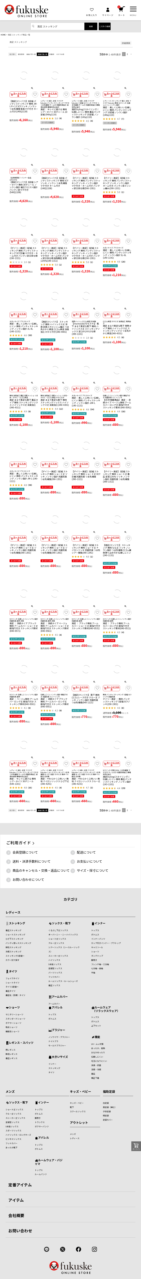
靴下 (72, 1107)
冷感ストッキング (13, 951)
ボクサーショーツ (13, 1022)
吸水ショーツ (11, 1027)
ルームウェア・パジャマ (48, 1162)
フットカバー (54, 976)
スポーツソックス (13, 1130)
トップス (95, 930)
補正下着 (95, 1077)
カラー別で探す (12, 960)
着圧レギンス (11, 1058)
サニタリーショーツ (14, 1014)
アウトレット (79, 1122)
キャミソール (97, 947)
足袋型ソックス (55, 968)
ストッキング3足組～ (15, 955)
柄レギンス (10, 1049)
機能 (97, 1037)
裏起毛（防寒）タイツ (15, 995)
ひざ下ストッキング (14, 938)
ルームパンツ (41, 1174)
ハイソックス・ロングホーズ (18, 1134)
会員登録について (25, 852)
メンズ (10, 1091)
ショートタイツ (12, 982)
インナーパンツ (98, 938)
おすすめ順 (60, 54)
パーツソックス (55, 972)
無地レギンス (11, 1054)
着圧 (93, 1073)
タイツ (13, 971)
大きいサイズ (60, 1057)
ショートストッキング (15, 934)
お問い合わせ (20, 1230)
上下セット (96, 1025)
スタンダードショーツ (15, 1018)
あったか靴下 (11, 1147)
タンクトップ (97, 955)
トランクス (40, 1122)
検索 (91, 26)
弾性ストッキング (13, 947)
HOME (3, 34)
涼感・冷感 (96, 1069)
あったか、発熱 (98, 1048)
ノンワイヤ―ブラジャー (59, 1037)
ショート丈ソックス (57, 938)
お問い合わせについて (28, 879)
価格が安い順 (31, 54)
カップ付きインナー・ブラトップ (106, 943)
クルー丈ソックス (56, 943)
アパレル (57, 1007)
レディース (13, 912)
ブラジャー (58, 1030)
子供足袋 (107, 1111)
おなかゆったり (98, 1052)
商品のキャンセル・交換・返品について (41, 870)
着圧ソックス (54, 985)
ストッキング (17, 923)
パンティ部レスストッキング (18, 943)
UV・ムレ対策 (97, 1044)
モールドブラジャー (57, 1045)
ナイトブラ (53, 1041)
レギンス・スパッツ (21, 1043)
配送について (86, 852)
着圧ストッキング (13, 930)
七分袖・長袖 (97, 968)
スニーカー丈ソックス (58, 955)
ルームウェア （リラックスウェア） (105, 1009)
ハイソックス (54, 960)
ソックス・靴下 (61, 923)
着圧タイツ (10, 990)
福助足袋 (109, 1091)
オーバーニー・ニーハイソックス (63, 934)
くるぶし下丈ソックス (58, 930)
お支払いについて (89, 861)
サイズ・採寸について (92, 870)
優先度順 (21, 54)
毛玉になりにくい (99, 1061)
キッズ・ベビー (80, 1091)
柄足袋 (106, 1115)
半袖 (93, 972)
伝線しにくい (97, 1056)
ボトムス (95, 934)
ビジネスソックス (13, 1139)
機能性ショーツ (12, 1031)
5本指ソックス (54, 964)
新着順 (51, 54)
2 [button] (127, 54)
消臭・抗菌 (96, 1065)
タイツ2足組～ (12, 986)
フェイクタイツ (12, 978)
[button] (131, 54)
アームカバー (60, 996)
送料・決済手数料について (32, 861)
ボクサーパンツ (42, 1126)
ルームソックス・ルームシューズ (63, 981)
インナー (100, 923)
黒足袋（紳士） (110, 1107)
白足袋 (106, 1103)
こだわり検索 (104, 26)
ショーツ (95, 951)
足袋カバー (108, 1119)
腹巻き (94, 960)
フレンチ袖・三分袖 (100, 964)
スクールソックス (78, 1111)
